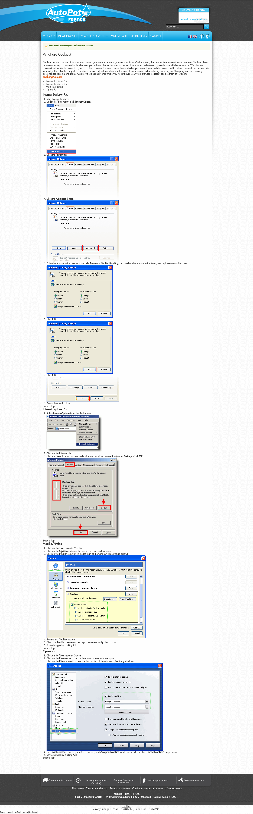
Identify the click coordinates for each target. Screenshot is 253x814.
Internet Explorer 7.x (56, 81)
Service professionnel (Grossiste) (95, 782)
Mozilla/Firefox (54, 87)
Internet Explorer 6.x (56, 84)
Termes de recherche (96, 788)
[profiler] (126, 806)
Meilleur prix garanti (158, 780)
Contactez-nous (174, 788)
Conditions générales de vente (148, 788)
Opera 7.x (51, 89)
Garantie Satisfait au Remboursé (123, 781)
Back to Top (49, 406)
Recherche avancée (120, 788)
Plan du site (78, 788)
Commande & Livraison (60, 780)
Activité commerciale (194, 780)
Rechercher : (164, 26)
